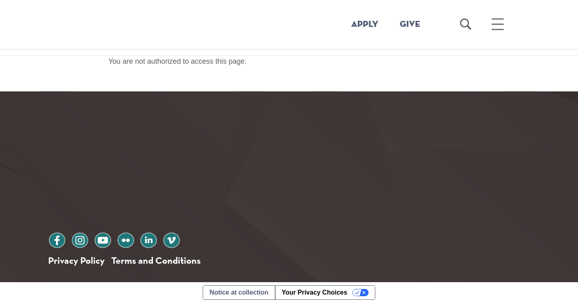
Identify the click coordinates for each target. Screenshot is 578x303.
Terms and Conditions (156, 260)
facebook (57, 239)
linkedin (148, 239)
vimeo (171, 239)
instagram (80, 239)
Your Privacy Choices (314, 292)
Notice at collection (239, 292)
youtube (103, 239)
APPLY (365, 24)
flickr (125, 239)
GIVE (410, 24)
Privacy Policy (76, 260)
